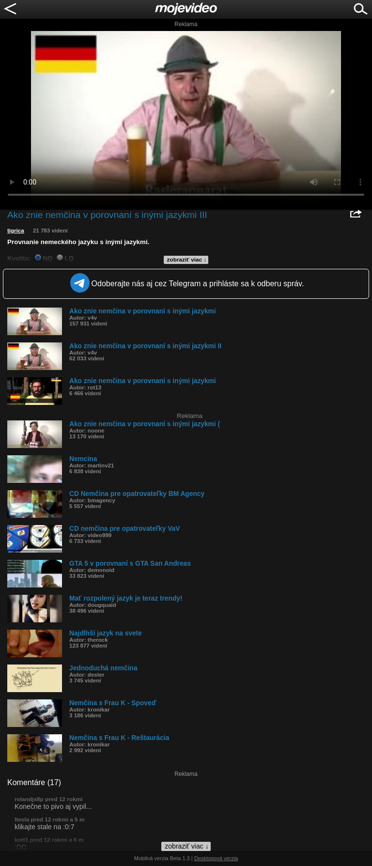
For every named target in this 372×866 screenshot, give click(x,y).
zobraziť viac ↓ (187, 259)
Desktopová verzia (216, 858)
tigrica (15, 230)
